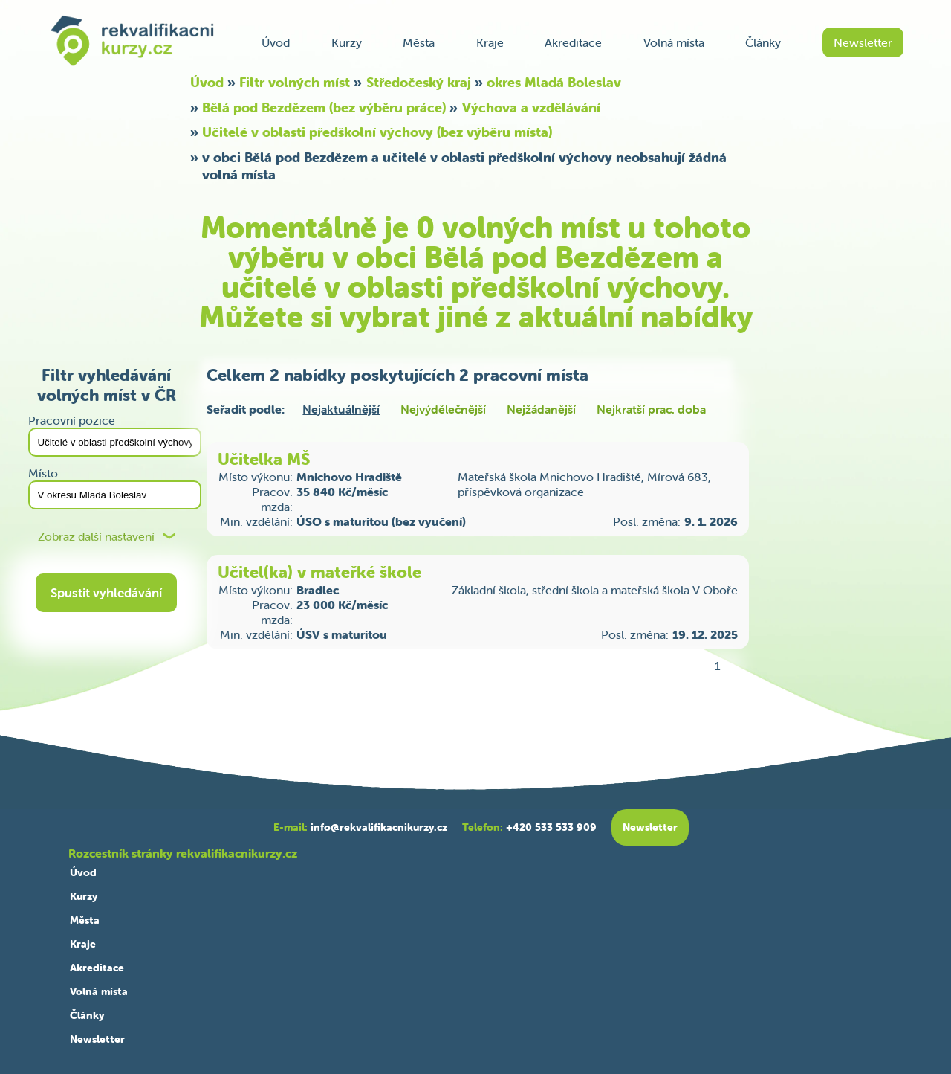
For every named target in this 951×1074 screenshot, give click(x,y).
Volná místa (673, 42)
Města (419, 42)
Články (763, 42)
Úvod (276, 42)
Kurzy (346, 42)
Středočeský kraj (418, 82)
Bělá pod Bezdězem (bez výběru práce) (324, 107)
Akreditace (573, 42)
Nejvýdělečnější (443, 409)
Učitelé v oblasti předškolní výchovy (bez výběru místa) (377, 132)
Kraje (490, 42)
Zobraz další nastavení (96, 537)
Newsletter (863, 42)
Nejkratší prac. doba (651, 409)
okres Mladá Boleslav (554, 82)
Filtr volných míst (294, 82)
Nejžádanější (541, 409)
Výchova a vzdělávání (531, 107)
